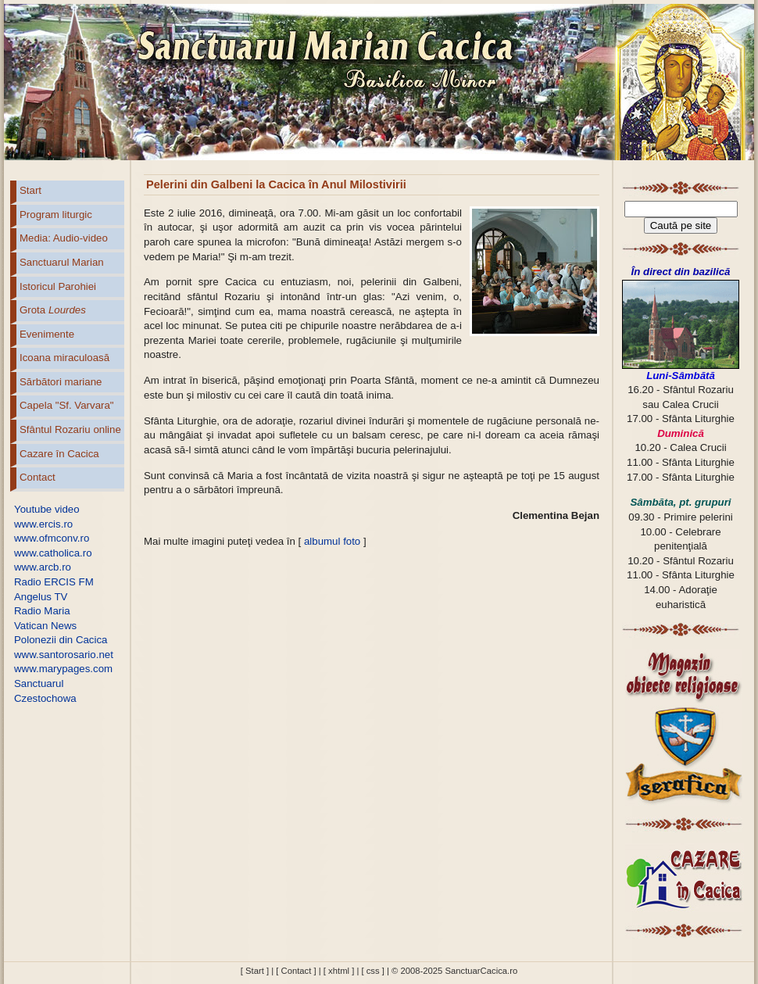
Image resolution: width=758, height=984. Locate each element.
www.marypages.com (63, 668)
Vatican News (45, 626)
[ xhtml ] (339, 970)
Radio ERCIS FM (54, 582)
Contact (37, 477)
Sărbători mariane (61, 382)
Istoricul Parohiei (58, 286)
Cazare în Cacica (59, 454)
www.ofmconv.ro (51, 538)
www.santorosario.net (63, 654)
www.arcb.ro (42, 567)
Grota (53, 310)
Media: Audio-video (64, 238)
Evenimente (47, 334)
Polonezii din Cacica (60, 640)
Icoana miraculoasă (64, 357)
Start (30, 190)
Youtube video (47, 509)
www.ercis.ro (43, 524)
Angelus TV (40, 597)
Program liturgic (56, 214)
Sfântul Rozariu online (70, 429)
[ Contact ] (296, 970)
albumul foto (332, 541)
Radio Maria (42, 611)
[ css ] (372, 970)
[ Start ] (255, 970)
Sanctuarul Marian (62, 262)
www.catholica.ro (53, 553)
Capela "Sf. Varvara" (67, 405)
